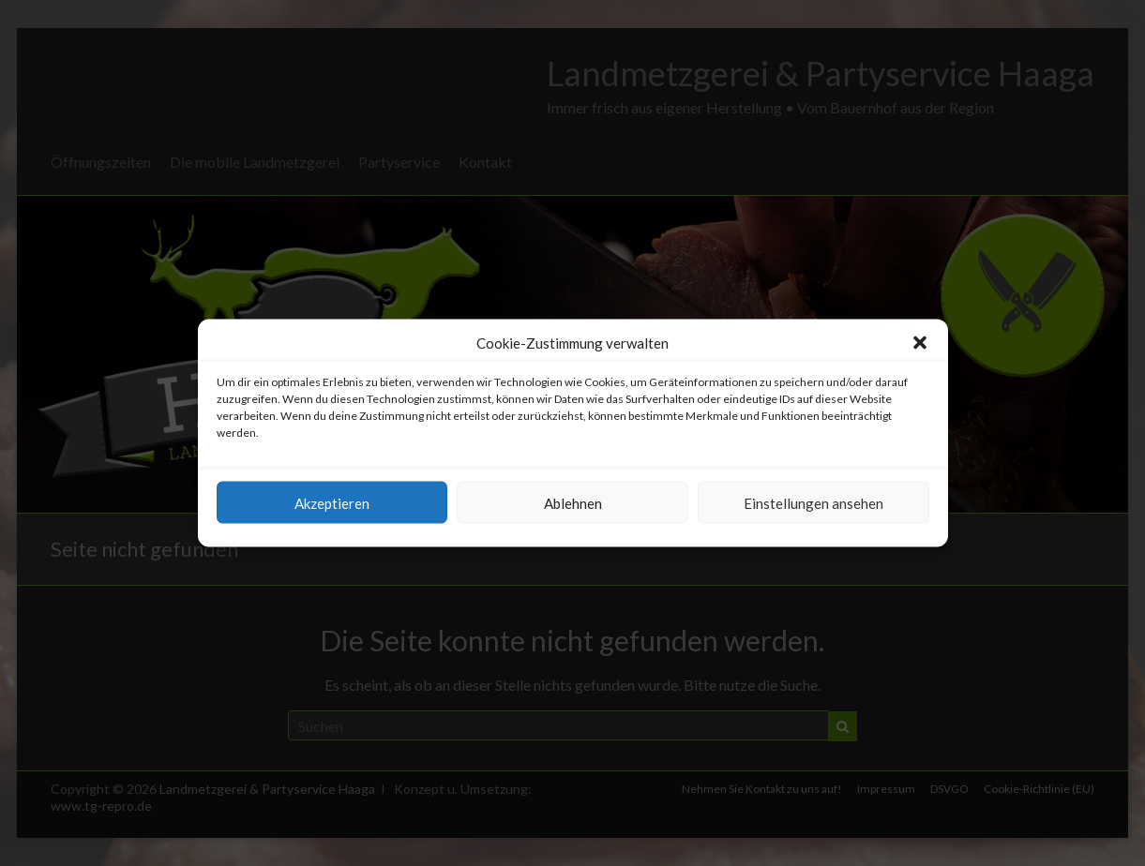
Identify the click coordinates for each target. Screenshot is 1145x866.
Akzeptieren (331, 502)
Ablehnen (573, 502)
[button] (920, 343)
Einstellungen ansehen (813, 502)
